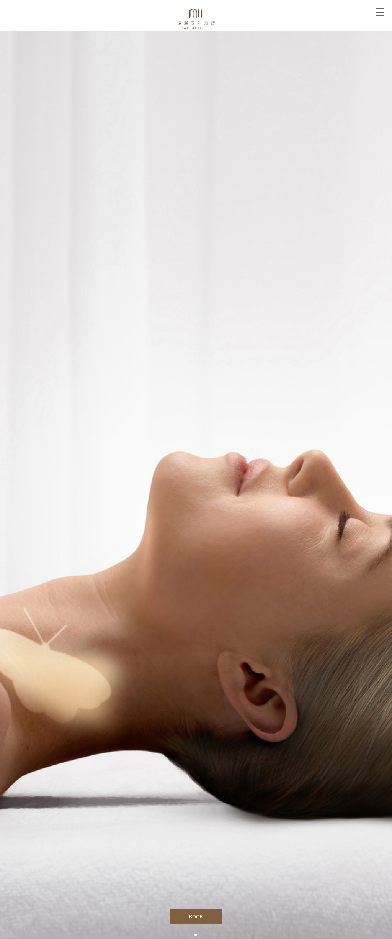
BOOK (196, 916)
